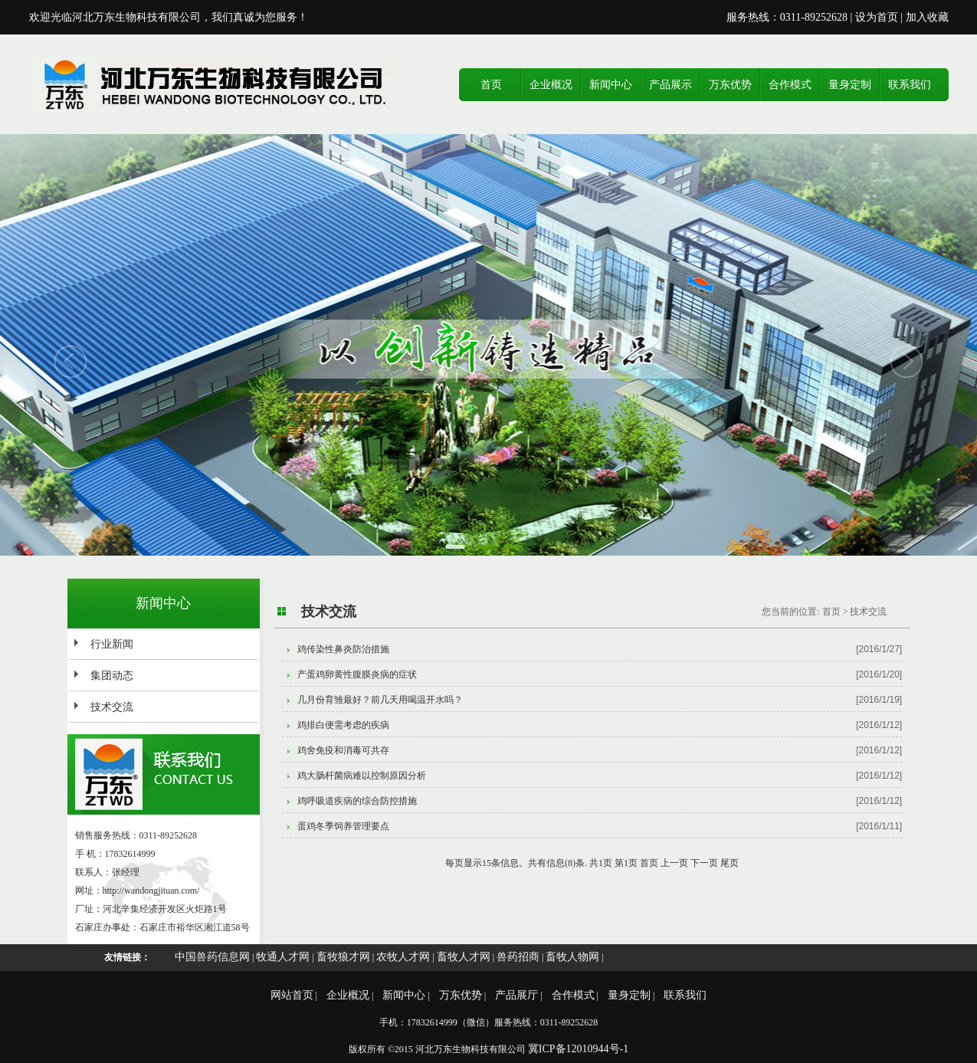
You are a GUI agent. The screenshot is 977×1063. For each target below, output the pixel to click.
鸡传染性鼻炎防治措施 (343, 649)
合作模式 (790, 84)
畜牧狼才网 (343, 957)
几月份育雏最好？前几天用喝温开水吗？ (380, 699)
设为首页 (876, 17)
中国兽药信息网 (212, 957)
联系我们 (909, 84)
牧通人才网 (283, 957)
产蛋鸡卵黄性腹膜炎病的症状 (357, 674)
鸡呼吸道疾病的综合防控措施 (357, 801)
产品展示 (670, 84)
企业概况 (550, 84)
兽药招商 (518, 957)
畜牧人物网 (572, 957)
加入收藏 (927, 17)
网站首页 (291, 995)
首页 (491, 84)
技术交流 (111, 707)
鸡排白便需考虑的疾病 (343, 725)
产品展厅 (516, 995)
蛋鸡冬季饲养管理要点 (343, 826)
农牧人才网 (403, 957)
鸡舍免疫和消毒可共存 (343, 750)
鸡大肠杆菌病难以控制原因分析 (361, 775)
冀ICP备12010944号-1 (578, 1049)
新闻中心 (610, 84)
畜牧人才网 (463, 957)
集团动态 (111, 675)
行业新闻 (111, 644)
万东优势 (730, 84)
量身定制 (849, 84)
